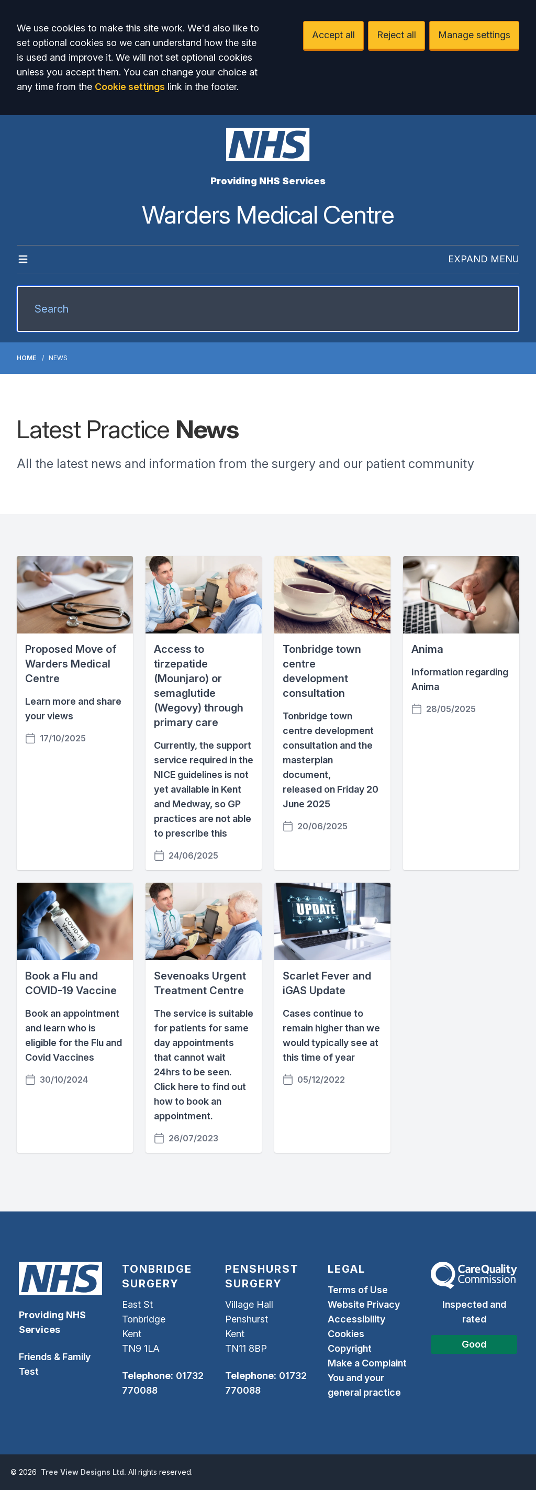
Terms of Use (358, 1289)
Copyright (350, 1348)
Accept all (333, 34)
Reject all (396, 34)
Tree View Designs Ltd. (83, 1471)
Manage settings (474, 34)
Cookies (346, 1333)
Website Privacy (364, 1304)
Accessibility (356, 1319)
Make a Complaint (367, 1363)
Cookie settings (130, 86)
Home (26, 358)
